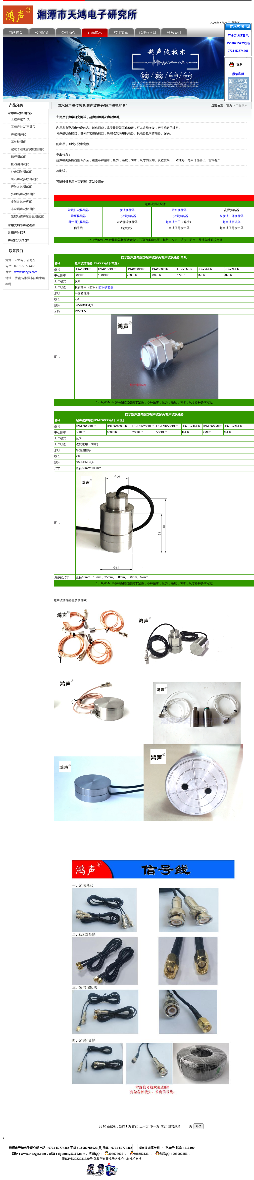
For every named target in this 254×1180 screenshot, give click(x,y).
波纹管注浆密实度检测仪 (27, 149)
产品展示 (95, 32)
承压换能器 (78, 216)
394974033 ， (115, 1154)
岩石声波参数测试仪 (24, 179)
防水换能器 (179, 210)
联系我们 (174, 32)
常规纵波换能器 (78, 210)
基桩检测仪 (18, 142)
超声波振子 (173, 222)
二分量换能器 (127, 216)
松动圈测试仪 (20, 164)
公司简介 (42, 32)
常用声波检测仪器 (20, 113)
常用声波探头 (17, 232)
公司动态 (68, 32)
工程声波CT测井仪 (23, 127)
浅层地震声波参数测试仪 (27, 216)
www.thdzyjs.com (25, 272)
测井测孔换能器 (78, 222)
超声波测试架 (232, 222)
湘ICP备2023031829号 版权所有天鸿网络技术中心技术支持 (101, 1159)
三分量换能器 (179, 216)
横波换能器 (127, 210)
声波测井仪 (18, 134)
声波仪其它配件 (18, 240)
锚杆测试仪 (18, 156)
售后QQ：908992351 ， (172, 1154)
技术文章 (121, 32)
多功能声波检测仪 (23, 194)
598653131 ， (140, 1154)
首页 (229, 105)
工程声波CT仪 (20, 119)
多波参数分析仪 (21, 201)
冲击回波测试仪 (21, 171)
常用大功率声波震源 (21, 225)
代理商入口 (147, 32)
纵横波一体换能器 (232, 216)
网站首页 (16, 32)
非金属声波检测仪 (23, 209)
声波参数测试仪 (21, 186)
